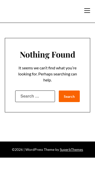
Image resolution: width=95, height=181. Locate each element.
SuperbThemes (71, 149)
